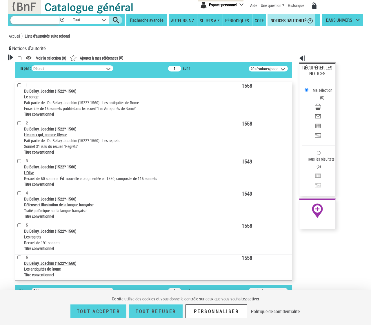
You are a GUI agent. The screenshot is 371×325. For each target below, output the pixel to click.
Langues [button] (22, 157)
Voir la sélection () (125, 58)
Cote (259, 20)
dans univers (339, 21)
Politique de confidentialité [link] (275, 311)
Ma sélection (313, 77)
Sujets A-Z (209, 20)
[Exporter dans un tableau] (325, 101)
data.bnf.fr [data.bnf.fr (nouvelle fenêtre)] (298, 177)
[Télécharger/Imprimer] (325, 87)
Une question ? (272, 5)
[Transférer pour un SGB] (325, 108)
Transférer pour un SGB (322, 108)
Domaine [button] (22, 186)
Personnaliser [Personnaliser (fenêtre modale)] (216, 311)
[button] (62, 20)
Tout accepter (98, 311)
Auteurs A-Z (182, 20)
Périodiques (237, 20)
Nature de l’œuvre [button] (30, 147)
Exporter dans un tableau (323, 101)
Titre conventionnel (35, 128)
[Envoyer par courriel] (325, 94)
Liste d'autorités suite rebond (47, 36)
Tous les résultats (317, 123)
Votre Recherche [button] (32, 67)
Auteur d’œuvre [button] (28, 195)
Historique (296, 5)
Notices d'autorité (288, 20)
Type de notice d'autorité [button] (36, 111)
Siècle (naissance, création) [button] (39, 176)
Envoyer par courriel (319, 94)
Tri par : (99, 68)
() (171, 57)
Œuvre (22, 120)
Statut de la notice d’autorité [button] (40, 137)
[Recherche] (34, 20)
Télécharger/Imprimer (320, 87)
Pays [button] (18, 166)
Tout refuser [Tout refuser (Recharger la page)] (156, 311)
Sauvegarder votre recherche (45, 89)
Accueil (14, 36)
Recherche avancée (146, 20)
